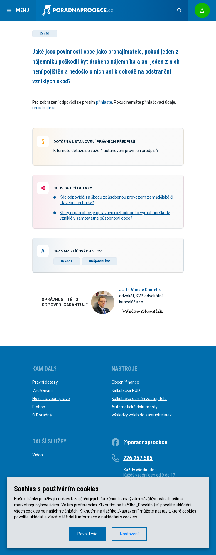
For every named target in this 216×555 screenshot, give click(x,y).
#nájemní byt (99, 261)
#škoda (66, 261)
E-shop (38, 406)
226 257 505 (138, 458)
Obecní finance (125, 382)
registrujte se (44, 107)
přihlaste (104, 102)
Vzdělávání (42, 390)
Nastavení (129, 534)
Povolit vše (87, 534)
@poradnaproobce (145, 442)
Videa (37, 454)
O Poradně (42, 415)
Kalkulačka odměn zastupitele (139, 398)
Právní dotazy (45, 382)
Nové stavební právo (51, 398)
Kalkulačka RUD (126, 390)
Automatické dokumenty (135, 406)
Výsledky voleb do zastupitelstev (142, 415)
